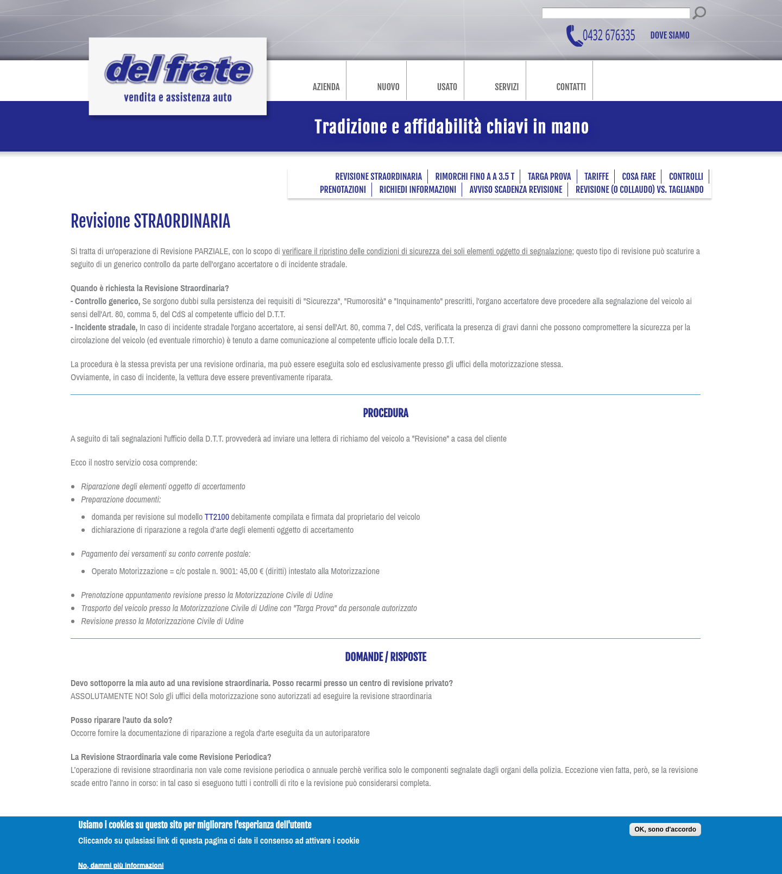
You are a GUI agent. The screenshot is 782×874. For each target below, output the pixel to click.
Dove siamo (670, 35)
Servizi (507, 87)
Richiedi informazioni (418, 189)
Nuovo (388, 87)
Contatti (571, 87)
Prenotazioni (343, 189)
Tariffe (596, 176)
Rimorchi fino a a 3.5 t (475, 176)
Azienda (326, 87)
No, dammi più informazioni (120, 869)
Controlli (686, 176)
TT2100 (217, 517)
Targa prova (549, 176)
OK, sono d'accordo (665, 834)
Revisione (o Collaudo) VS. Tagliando (640, 189)
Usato (447, 87)
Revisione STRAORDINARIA (378, 176)
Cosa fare (639, 176)
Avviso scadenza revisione (516, 189)
